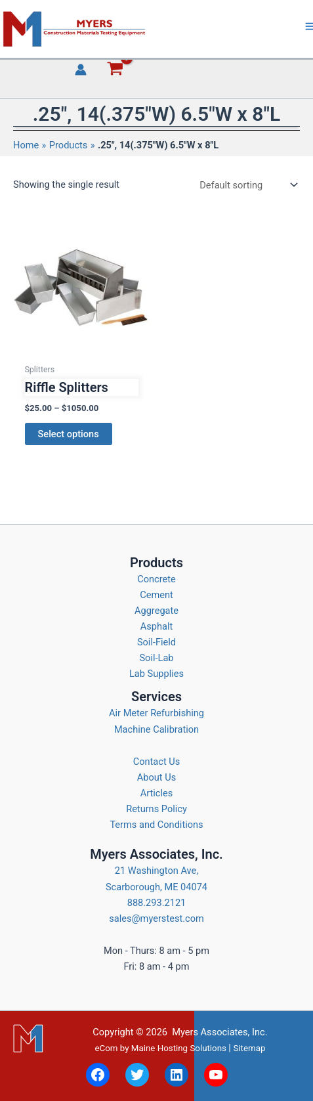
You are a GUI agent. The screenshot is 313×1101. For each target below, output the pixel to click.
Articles (156, 793)
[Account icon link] (81, 70)
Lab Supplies (156, 674)
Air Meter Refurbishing (156, 713)
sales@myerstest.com (156, 918)
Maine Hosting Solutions (178, 1048)
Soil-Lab (156, 658)
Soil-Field (156, 642)
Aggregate (156, 610)
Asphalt (156, 626)
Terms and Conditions (156, 825)
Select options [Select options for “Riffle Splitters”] (68, 434)
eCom (105, 1048)
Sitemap (249, 1048)
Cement (156, 595)
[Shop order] (247, 185)
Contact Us (156, 761)
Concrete (156, 579)
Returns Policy (156, 809)
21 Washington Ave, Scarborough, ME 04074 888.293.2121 (156, 886)
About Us (156, 777)
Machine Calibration (156, 729)
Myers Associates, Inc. (219, 1032)
